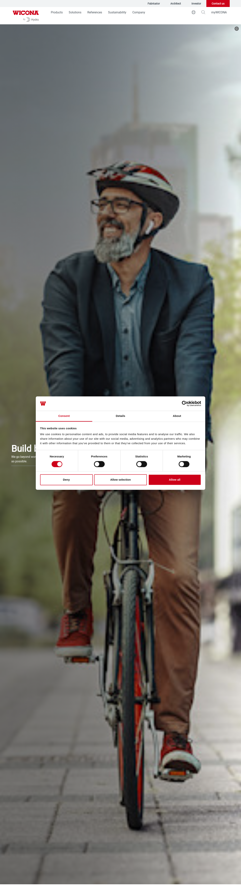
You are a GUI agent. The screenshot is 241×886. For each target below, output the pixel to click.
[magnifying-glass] (203, 12)
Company (138, 12)
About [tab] (177, 416)
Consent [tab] (64, 416)
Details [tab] (120, 416)
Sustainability (117, 12)
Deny (66, 479)
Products (57, 12)
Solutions (75, 12)
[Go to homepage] (25, 15)
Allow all (174, 479)
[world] (193, 12)
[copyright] (237, 29)
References (94, 12)
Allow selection (120, 479)
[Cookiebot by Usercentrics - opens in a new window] (184, 403)
